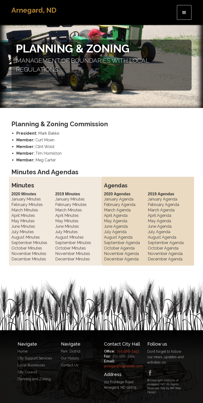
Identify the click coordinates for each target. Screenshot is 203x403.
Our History (70, 358)
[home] (33, 10)
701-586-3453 (128, 351)
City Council (27, 372)
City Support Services (35, 358)
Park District (70, 351)
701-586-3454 (123, 356)
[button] (184, 12)
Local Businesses (31, 365)
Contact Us (69, 365)
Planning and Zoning (34, 379)
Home (22, 351)
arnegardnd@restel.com (123, 366)
